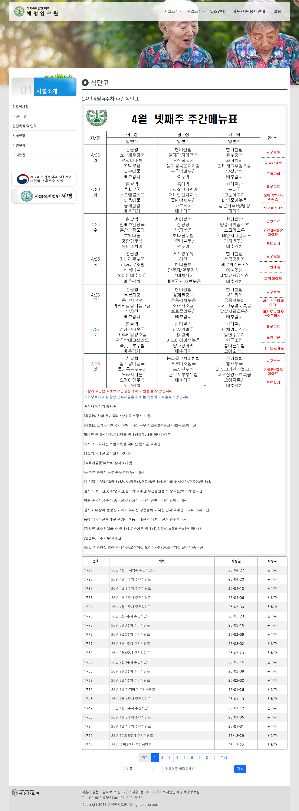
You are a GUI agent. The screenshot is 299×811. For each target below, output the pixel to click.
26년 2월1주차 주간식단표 (130, 680)
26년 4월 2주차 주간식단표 (131, 598)
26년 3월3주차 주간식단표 (130, 625)
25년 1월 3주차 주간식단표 (131, 708)
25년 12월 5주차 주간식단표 (132, 736)
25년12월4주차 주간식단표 (131, 745)
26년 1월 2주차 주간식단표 (131, 717)
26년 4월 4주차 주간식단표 (131, 579)
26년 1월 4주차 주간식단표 (131, 699)
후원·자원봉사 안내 (249, 11)
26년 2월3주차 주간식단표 (130, 662)
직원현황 (19, 145)
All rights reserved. (143, 805)
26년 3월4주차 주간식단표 (130, 616)
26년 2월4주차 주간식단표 (130, 653)
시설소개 (171, 11)
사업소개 (194, 11)
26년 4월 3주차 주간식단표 (131, 588)
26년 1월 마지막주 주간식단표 (133, 690)
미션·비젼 (20, 116)
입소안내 (217, 11)
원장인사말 (21, 107)
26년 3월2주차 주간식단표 (130, 634)
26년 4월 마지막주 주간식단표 (133, 570)
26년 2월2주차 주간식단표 (130, 671)
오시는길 (19, 155)
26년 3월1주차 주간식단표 (130, 644)
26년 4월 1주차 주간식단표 (131, 607)
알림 (277, 11)
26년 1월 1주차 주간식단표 (131, 726)
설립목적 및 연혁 (25, 126)
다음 (224, 757)
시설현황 (19, 136)
